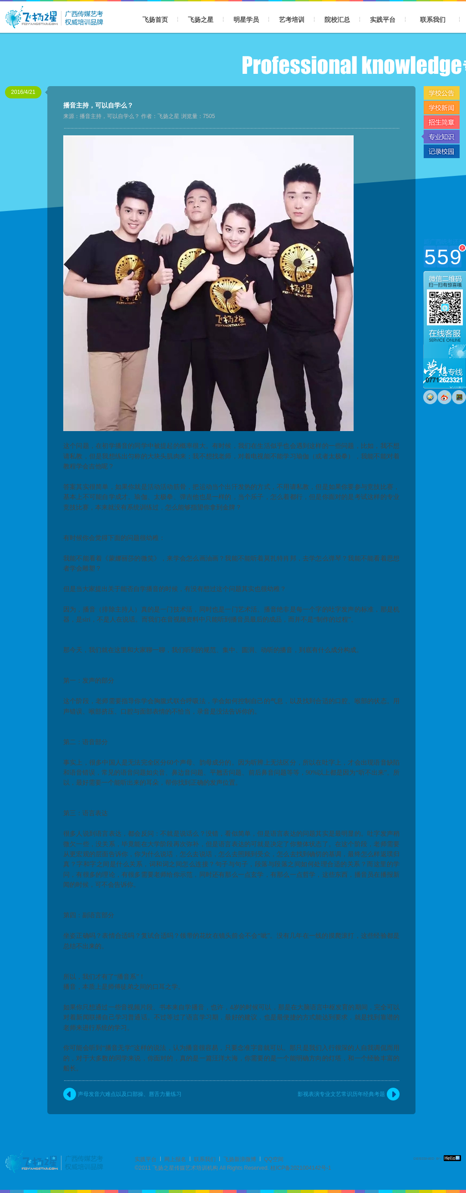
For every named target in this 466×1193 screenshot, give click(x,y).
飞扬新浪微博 (239, 1159)
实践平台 (382, 19)
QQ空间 (274, 1159)
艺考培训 (291, 19)
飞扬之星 (200, 19)
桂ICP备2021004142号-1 (300, 1168)
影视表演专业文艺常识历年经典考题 (341, 1094)
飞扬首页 (155, 19)
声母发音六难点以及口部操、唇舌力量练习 (130, 1094)
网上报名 (175, 1159)
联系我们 (433, 19)
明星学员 (246, 19)
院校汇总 (337, 19)
